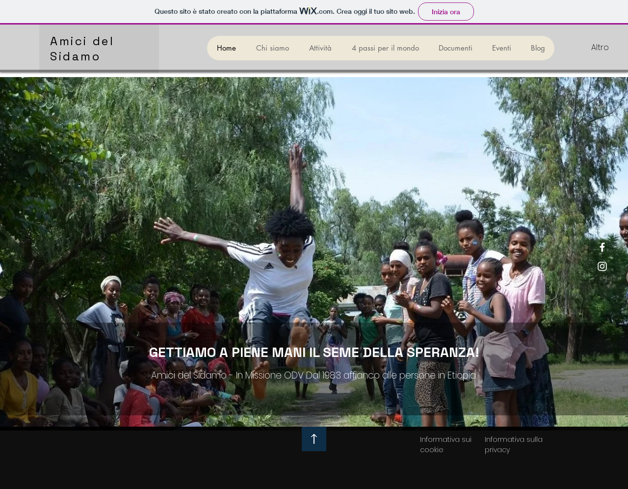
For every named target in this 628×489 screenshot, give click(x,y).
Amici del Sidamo (82, 48)
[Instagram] (602, 266)
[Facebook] (602, 247)
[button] (320, 48)
